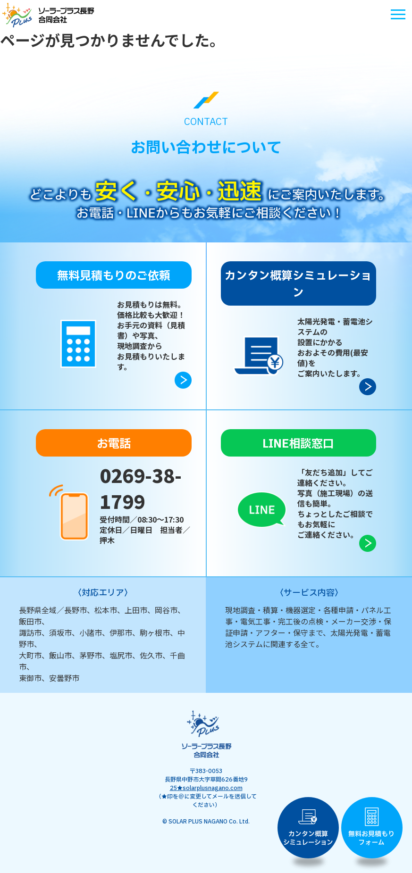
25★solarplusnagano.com (206, 788)
